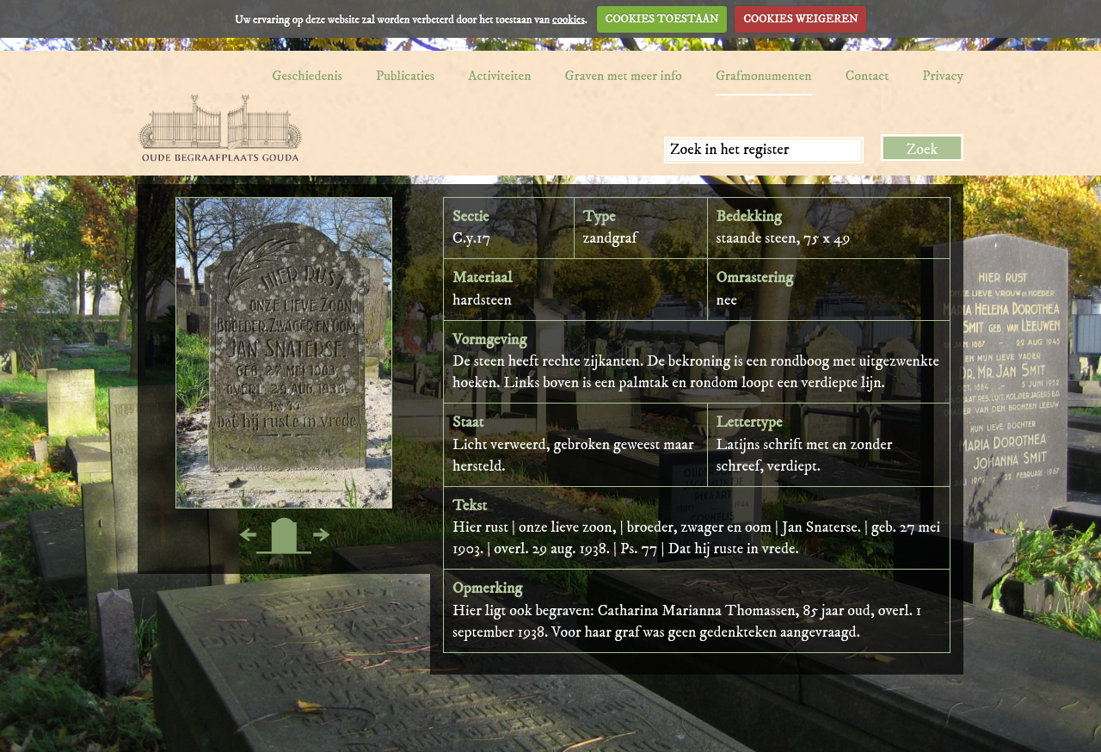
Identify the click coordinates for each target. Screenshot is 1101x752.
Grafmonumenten (764, 75)
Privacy (942, 75)
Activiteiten (499, 75)
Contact (867, 75)
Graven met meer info (623, 75)
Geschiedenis (307, 75)
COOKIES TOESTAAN (662, 19)
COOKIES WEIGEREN (800, 19)
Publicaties (405, 75)
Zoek (922, 149)
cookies (568, 19)
